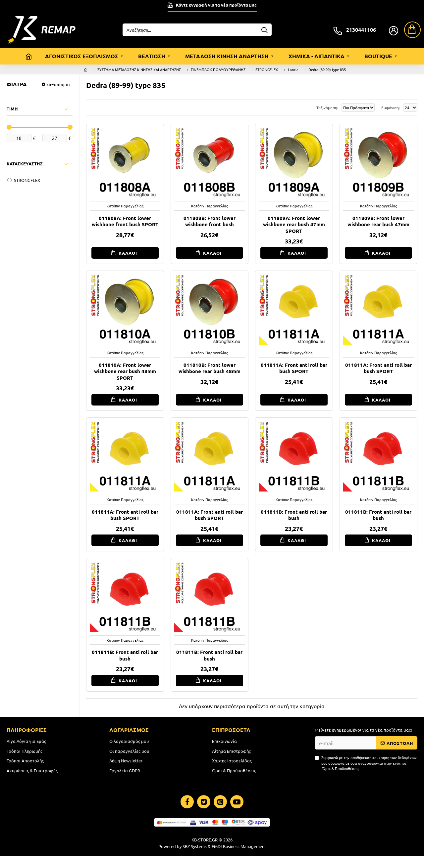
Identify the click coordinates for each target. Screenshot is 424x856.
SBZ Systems (195, 846)
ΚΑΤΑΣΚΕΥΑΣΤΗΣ (25, 163)
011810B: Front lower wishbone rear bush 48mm (209, 368)
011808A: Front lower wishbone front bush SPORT (125, 221)
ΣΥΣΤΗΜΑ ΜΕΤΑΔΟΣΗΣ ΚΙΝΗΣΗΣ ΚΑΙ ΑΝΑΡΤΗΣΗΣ (139, 69)
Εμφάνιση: (389, 107)
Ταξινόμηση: (297, 107)
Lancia (293, 69)
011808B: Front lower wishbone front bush (210, 221)
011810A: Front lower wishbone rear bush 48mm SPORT (125, 371)
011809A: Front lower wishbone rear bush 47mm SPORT (294, 224)
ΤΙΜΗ (12, 108)
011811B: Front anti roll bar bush (294, 515)
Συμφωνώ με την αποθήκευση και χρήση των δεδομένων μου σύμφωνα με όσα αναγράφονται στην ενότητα (366, 763)
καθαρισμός (58, 84)
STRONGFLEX (266, 69)
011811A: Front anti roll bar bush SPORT (294, 368)
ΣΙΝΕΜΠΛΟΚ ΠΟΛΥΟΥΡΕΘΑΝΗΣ (218, 69)
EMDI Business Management (239, 846)
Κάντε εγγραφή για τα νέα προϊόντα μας (216, 5)
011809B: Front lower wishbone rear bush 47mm (378, 221)
